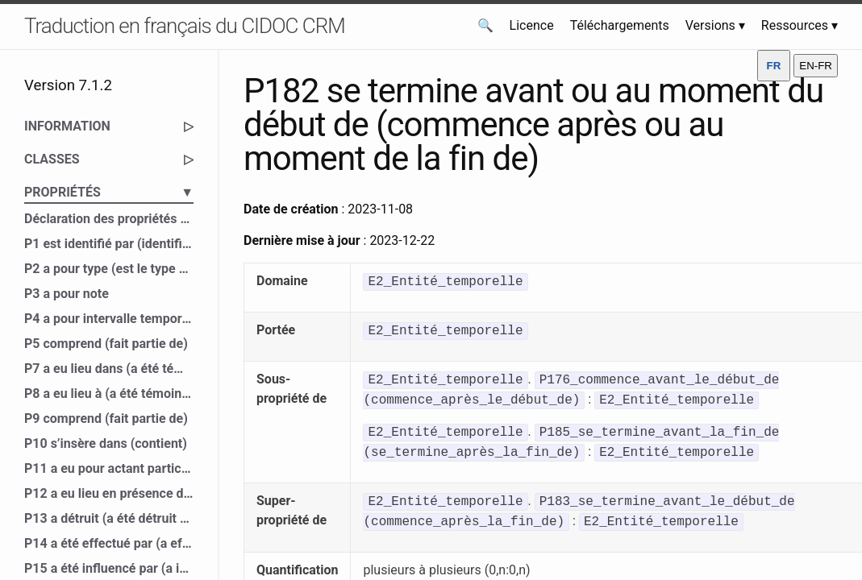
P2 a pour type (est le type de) (109, 268)
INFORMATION (109, 126)
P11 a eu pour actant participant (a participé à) (109, 468)
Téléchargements (619, 25)
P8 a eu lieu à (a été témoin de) (109, 393)
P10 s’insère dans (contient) (105, 443)
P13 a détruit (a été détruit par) (109, 518)
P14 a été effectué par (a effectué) (109, 543)
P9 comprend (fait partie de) (106, 418)
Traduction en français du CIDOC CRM (184, 26)
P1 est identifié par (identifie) (109, 243)
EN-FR (815, 66)
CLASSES (109, 159)
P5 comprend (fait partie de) (106, 343)
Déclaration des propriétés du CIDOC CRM (109, 218)
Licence (532, 25)
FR (774, 66)
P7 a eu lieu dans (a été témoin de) (109, 368)
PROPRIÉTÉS (109, 192)
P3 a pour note (66, 293)
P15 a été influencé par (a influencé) (109, 568)
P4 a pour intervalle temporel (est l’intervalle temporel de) (109, 318)
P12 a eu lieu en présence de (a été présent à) (109, 493)
